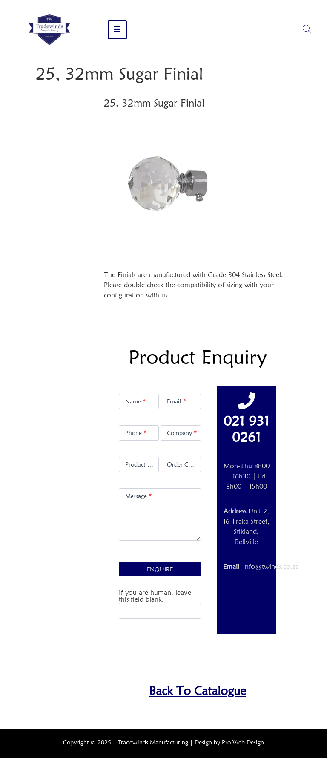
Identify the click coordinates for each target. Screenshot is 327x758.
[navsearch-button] (307, 29)
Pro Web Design (243, 742)
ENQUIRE (160, 569)
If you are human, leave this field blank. (155, 596)
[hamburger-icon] (117, 29)
